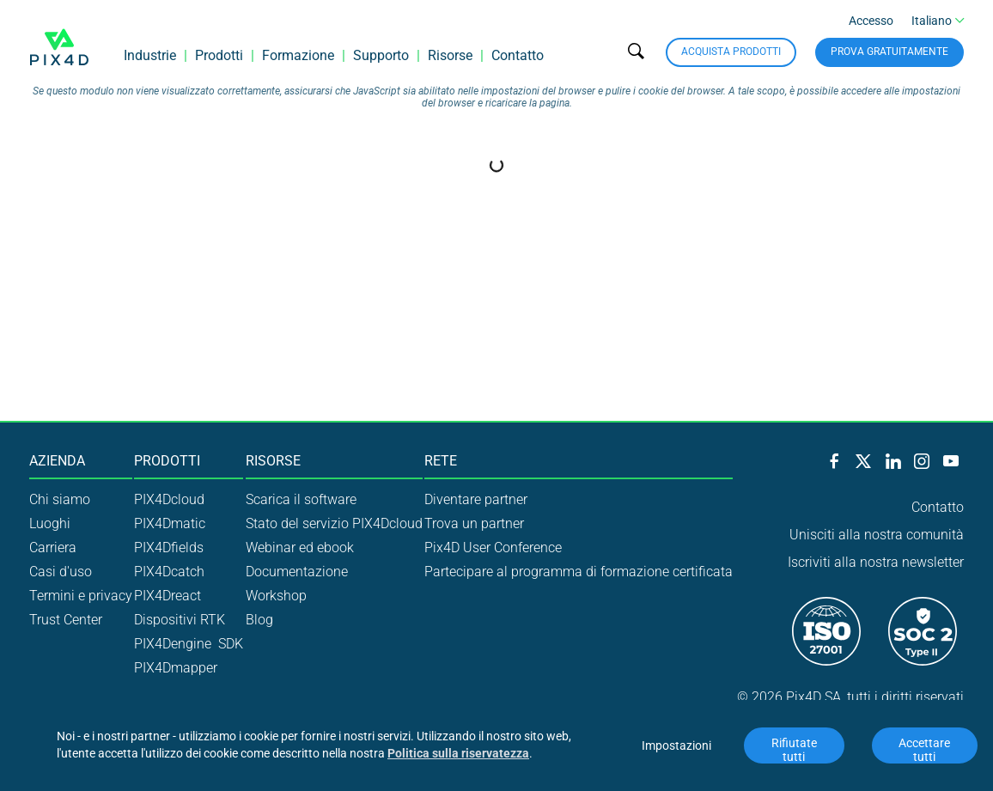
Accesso (871, 20)
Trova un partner (474, 523)
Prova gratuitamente (889, 52)
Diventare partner (475, 499)
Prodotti (219, 55)
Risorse (450, 55)
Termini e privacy (80, 595)
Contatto (517, 55)
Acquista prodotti (731, 52)
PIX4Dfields (169, 547)
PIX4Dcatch (169, 571)
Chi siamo (59, 499)
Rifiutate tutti (795, 750)
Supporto (381, 55)
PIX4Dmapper (175, 668)
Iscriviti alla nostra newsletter (876, 562)
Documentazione (297, 571)
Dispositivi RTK (179, 620)
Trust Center (65, 620)
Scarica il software (301, 499)
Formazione (298, 55)
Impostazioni (676, 745)
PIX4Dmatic (169, 523)
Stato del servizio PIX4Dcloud (334, 523)
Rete (440, 461)
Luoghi (49, 523)
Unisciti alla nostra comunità (876, 534)
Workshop (276, 595)
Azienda (57, 461)
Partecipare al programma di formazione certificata (578, 571)
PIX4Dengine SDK (188, 644)
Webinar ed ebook (300, 547)
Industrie (150, 55)
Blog (259, 620)
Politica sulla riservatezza (458, 753)
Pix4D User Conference (493, 547)
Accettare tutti (926, 750)
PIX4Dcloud (169, 499)
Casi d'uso (60, 571)
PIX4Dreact (167, 595)
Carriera (52, 547)
